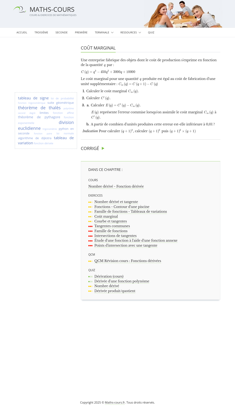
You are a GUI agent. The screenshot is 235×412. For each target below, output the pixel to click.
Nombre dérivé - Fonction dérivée (116, 186)
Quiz (151, 32)
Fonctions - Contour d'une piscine (121, 207)
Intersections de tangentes (115, 236)
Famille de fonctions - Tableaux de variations (130, 212)
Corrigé (90, 148)
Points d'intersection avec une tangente (125, 245)
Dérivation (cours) (108, 276)
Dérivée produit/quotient (114, 291)
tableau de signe (33, 98)
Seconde (61, 32)
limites (44, 113)
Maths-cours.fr (115, 402)
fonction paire (43, 133)
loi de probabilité (62, 98)
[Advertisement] (152, 345)
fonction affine (63, 113)
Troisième (41, 32)
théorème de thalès (39, 108)
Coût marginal (106, 217)
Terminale (102, 32)
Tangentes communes (112, 226)
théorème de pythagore (39, 117)
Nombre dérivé (106, 286)
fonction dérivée (43, 143)
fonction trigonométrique (31, 103)
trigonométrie (50, 129)
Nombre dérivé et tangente (116, 202)
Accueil (22, 32)
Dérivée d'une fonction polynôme (121, 281)
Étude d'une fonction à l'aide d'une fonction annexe (136, 241)
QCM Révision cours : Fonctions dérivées (127, 261)
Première (81, 32)
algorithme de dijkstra (34, 138)
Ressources (128, 32)
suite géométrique (60, 103)
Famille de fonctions (110, 231)
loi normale (65, 133)
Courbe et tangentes (110, 221)
